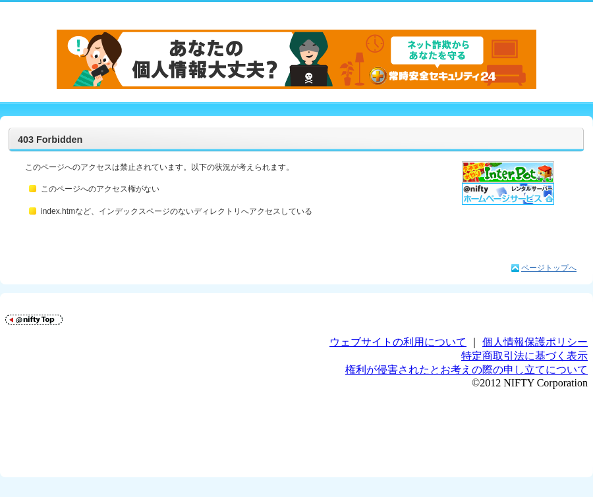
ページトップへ (549, 268)
